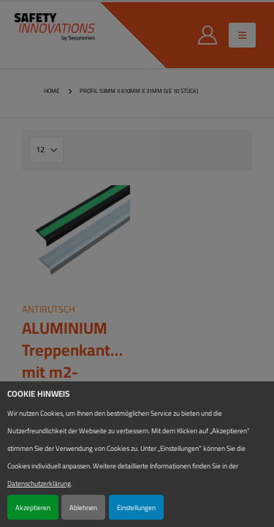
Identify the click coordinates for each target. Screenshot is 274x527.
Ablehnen (83, 507)
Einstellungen (136, 507)
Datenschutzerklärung (39, 483)
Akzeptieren (32, 507)
